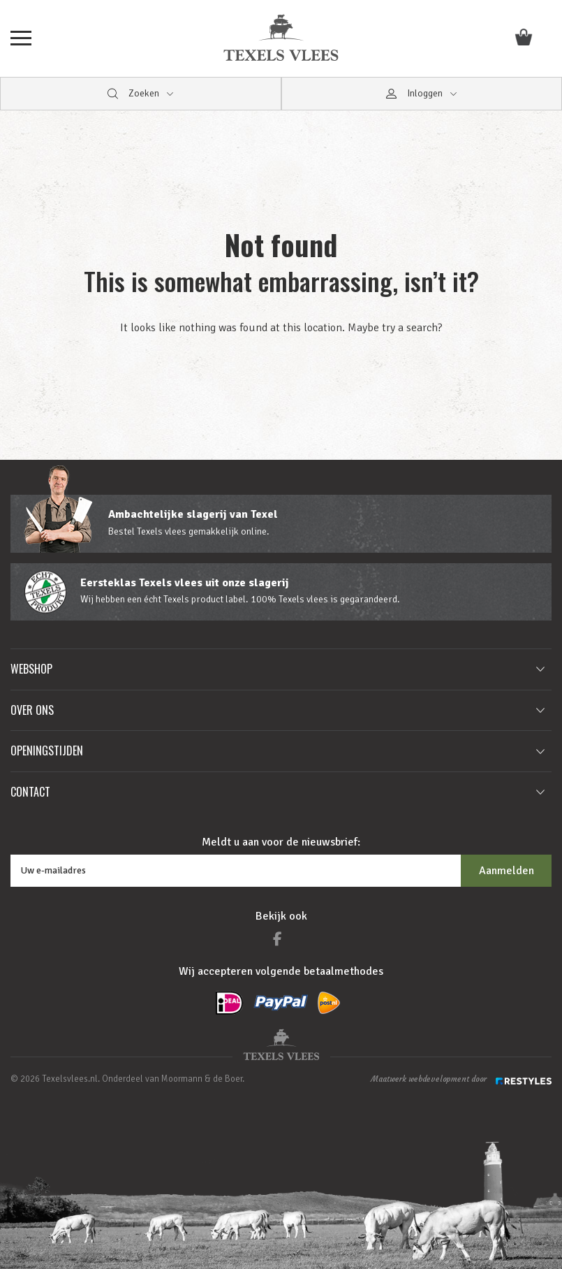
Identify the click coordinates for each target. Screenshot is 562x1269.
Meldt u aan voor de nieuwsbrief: (281, 842)
